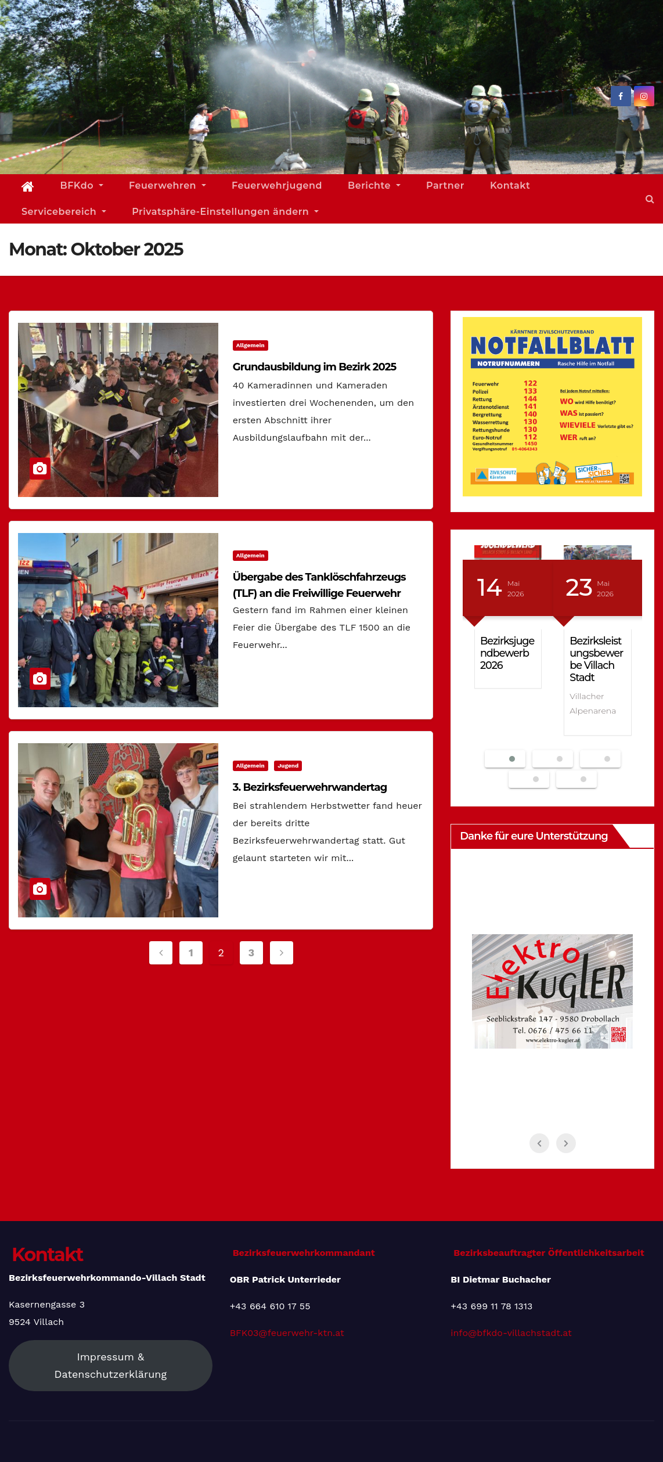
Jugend (288, 765)
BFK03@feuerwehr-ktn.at (287, 1332)
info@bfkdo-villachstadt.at (511, 1332)
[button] (650, 198)
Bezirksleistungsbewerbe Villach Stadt (596, 659)
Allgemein (250, 345)
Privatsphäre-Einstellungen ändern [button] (225, 211)
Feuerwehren (167, 185)
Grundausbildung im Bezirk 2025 (315, 367)
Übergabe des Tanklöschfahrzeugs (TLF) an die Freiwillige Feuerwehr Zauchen (319, 593)
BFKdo (81, 185)
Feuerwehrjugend (277, 185)
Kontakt (510, 185)
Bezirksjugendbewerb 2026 (507, 653)
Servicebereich (63, 211)
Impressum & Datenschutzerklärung (111, 1365)
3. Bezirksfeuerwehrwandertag (310, 787)
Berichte (374, 185)
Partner (445, 185)
